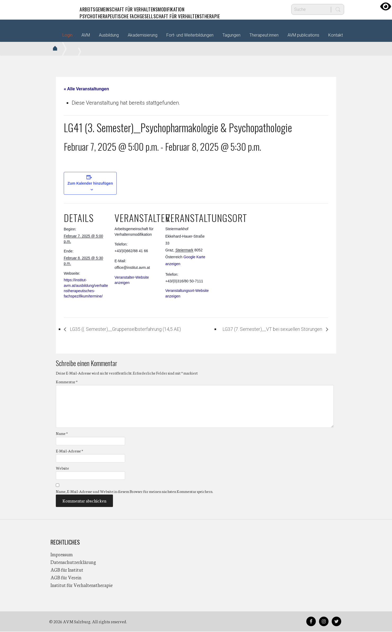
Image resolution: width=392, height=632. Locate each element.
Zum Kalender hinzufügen (90, 183)
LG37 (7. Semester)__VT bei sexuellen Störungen (264, 329)
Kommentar (67, 382)
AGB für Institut (67, 570)
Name (62, 434)
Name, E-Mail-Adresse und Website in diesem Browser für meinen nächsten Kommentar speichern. (134, 491)
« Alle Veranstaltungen (86, 89)
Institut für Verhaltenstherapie (82, 585)
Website (62, 468)
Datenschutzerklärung (73, 562)
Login (67, 35)
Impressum (62, 554)
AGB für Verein (66, 577)
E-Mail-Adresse (69, 451)
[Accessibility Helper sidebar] (385, 6)
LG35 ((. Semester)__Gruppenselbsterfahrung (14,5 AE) (134, 329)
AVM (61, 9)
